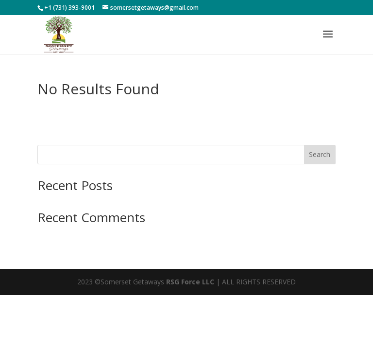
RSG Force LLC (190, 281)
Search (319, 154)
